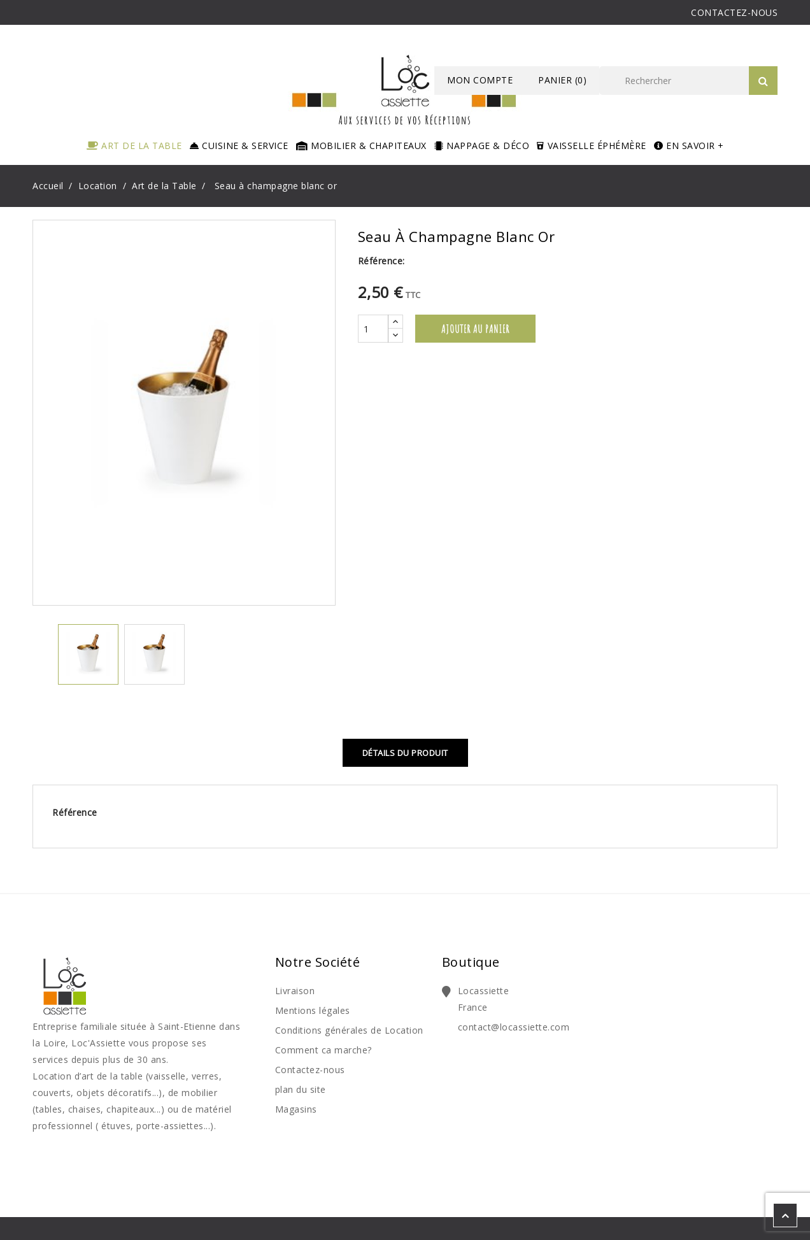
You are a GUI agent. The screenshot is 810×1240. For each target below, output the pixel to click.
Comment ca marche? (323, 1050)
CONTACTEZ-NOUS (734, 12)
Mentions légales (312, 1010)
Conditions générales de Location (349, 1030)
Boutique (471, 962)
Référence (74, 812)
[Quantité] (373, 329)
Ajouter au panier (475, 329)
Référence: (381, 261)
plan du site (300, 1089)
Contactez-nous (310, 1070)
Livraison (295, 991)
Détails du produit (405, 753)
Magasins (296, 1109)
